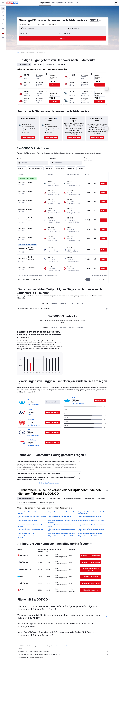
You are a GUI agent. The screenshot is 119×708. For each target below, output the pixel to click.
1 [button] (88, 279)
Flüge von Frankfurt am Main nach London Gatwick (31, 536)
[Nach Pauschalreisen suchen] (3, 19)
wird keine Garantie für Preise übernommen (65, 646)
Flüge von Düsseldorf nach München (90, 516)
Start (18, 52)
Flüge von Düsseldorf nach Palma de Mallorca (29, 512)
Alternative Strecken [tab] (25, 498)
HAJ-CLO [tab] (72, 304)
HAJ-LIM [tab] (63, 304)
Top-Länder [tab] (101, 498)
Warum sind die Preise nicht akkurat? (64, 658)
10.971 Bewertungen (33, 425)
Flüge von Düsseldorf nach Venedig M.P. (91, 533)
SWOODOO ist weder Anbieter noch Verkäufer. (64, 651)
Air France (30, 409)
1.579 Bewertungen (33, 415)
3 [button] (95, 279)
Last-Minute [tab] (50, 64)
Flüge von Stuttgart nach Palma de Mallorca (62, 536)
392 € (94, 20)
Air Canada (30, 419)
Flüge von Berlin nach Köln (26, 533)
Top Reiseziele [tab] (89, 498)
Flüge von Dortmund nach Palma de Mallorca (62, 512)
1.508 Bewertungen (33, 404)
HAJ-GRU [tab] (45, 304)
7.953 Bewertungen (33, 435)
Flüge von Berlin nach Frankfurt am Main (91, 520)
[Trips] (3, 28)
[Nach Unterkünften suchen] (3, 12)
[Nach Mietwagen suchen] (3, 16)
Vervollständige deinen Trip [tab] (28, 502)
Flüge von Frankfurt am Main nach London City (61, 530)
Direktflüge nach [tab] (54, 498)
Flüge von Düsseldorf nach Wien (88, 536)
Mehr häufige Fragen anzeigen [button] (49, 483)
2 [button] (91, 279)
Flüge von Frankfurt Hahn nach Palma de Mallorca (91, 530)
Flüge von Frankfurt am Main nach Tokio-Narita (61, 525)
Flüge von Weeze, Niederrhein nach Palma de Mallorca (62, 521)
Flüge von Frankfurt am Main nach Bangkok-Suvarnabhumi (92, 512)
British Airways (32, 440)
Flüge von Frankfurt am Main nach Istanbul (61, 533)
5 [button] (103, 279)
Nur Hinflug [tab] (61, 64)
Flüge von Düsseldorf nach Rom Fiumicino (91, 525)
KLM (28, 399)
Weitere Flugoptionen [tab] (47, 502)
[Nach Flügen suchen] (3, 8)
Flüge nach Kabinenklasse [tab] (72, 498)
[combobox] (26, 24)
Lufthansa (30, 430)
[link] (28, 137)
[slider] (109, 163)
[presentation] (100, 20)
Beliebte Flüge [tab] (40, 498)
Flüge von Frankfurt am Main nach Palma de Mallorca (32, 517)
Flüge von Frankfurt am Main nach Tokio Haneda (30, 525)
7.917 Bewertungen (33, 445)
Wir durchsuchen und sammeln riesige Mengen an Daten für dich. (64, 654)
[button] (3, 3)
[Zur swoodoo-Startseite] (12, 3)
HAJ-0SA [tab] (45, 327)
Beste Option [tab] (38, 64)
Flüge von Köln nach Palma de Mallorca (30, 529)
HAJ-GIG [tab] (80, 304)
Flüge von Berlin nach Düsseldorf (28, 520)
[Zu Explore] (3, 23)
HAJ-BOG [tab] (54, 304)
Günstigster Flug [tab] (24, 64)
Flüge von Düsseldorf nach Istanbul (59, 516)
